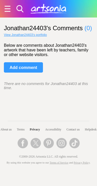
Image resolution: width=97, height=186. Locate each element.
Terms (21, 129)
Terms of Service (59, 162)
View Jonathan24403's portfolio (25, 35)
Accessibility (53, 129)
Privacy (35, 129)
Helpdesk (90, 129)
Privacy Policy (82, 162)
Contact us (73, 129)
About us (6, 129)
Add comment (23, 67)
